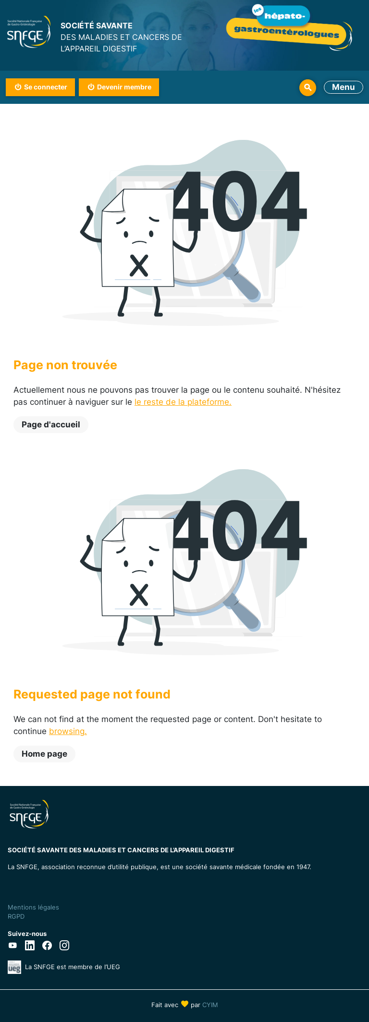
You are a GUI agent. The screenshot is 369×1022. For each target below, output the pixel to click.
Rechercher (307, 87)
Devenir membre (124, 87)
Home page (44, 754)
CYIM (210, 1005)
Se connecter (45, 87)
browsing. (68, 731)
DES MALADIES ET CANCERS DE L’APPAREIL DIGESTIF (122, 36)
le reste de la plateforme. (183, 402)
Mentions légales (33, 907)
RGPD (16, 916)
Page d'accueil (51, 424)
